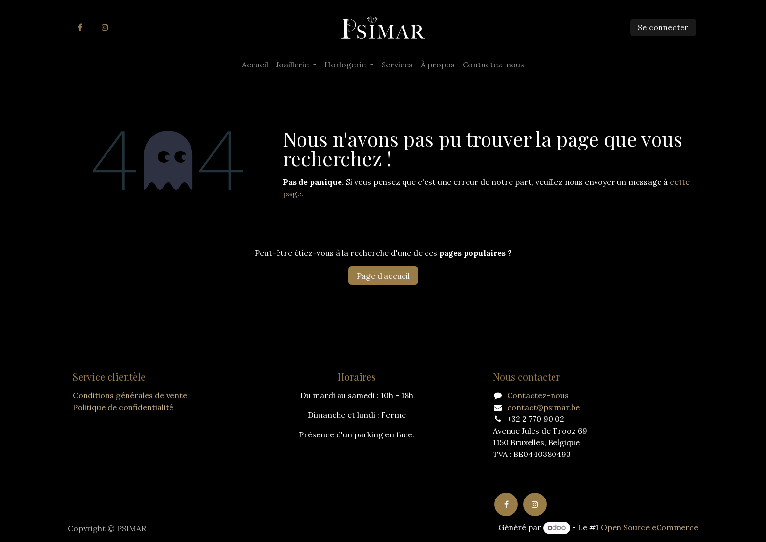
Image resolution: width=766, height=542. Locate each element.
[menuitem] (255, 64)
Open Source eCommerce (649, 527)
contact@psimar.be (543, 407)
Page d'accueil (383, 276)
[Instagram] (105, 27)
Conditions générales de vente (130, 395)
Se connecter (663, 27)
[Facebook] (79, 27)
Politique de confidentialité (123, 407)
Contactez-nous (538, 395)
